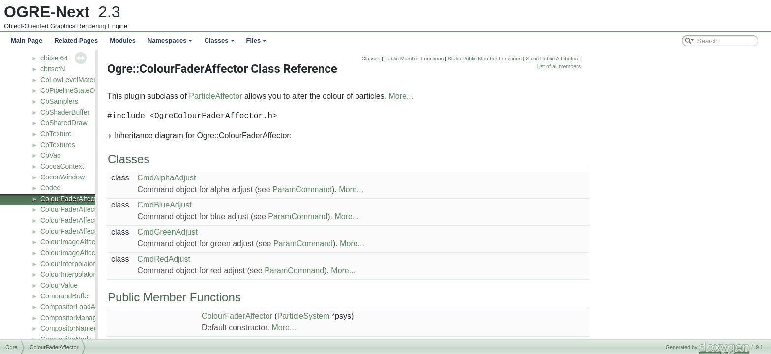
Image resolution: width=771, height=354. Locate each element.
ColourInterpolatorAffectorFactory (91, 274)
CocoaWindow (62, 177)
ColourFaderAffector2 (73, 209)
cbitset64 (54, 58)
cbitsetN (52, 69)
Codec (50, 188)
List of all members (650, 66)
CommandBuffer (65, 296)
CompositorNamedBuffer (78, 328)
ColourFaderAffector (71, 199)
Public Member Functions (505, 58)
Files (256, 40)
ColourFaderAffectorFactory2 (84, 231)
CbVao (50, 155)
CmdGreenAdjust (259, 232)
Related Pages (76, 40)
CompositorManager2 (73, 318)
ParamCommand (393, 189)
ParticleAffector (306, 96)
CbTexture (56, 134)
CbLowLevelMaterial (71, 80)
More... (492, 96)
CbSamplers (59, 101)
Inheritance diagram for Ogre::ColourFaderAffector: (291, 135)
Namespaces (170, 40)
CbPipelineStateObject (75, 90)
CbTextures (57, 144)
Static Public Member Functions (576, 58)
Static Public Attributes (643, 58)
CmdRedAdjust (255, 259)
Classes (219, 40)
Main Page (26, 40)
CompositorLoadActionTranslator (90, 307)
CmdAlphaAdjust (258, 178)
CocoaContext (62, 166)
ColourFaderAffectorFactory (82, 220)
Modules (123, 40)
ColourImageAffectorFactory (83, 253)
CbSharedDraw (64, 123)
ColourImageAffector (71, 242)
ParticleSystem (395, 316)
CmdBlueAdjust (256, 205)
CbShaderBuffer (64, 112)
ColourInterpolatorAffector (79, 263)
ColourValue (59, 285)
